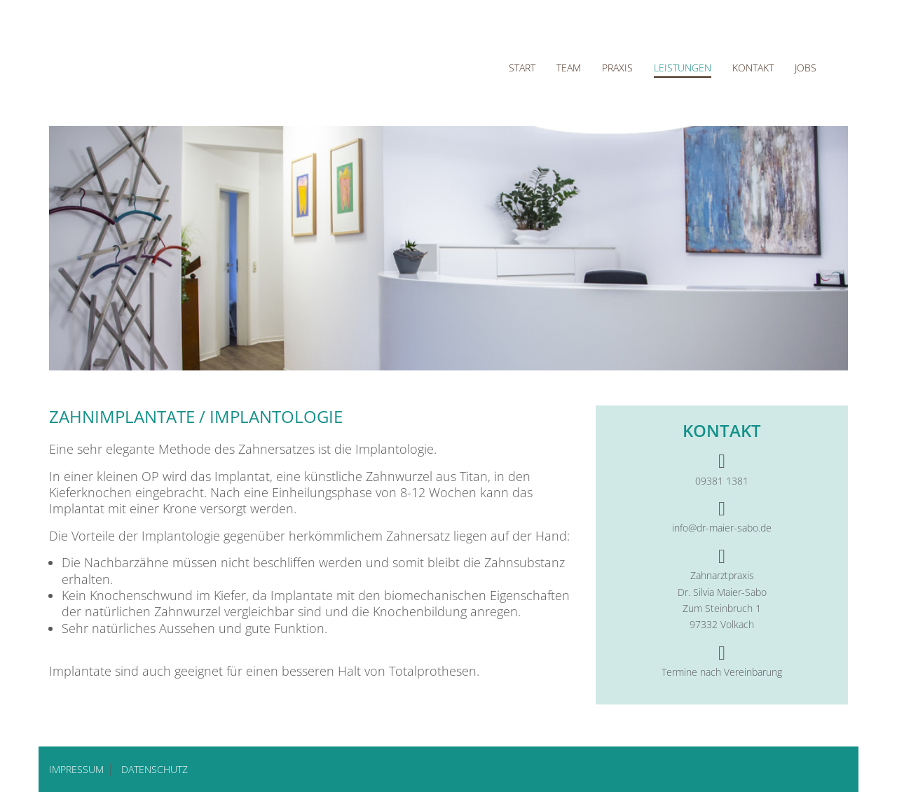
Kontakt (753, 67)
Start (522, 67)
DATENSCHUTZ (154, 769)
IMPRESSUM (76, 769)
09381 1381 (721, 480)
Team (568, 67)
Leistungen (682, 67)
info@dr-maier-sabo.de (722, 527)
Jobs (805, 67)
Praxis (617, 67)
